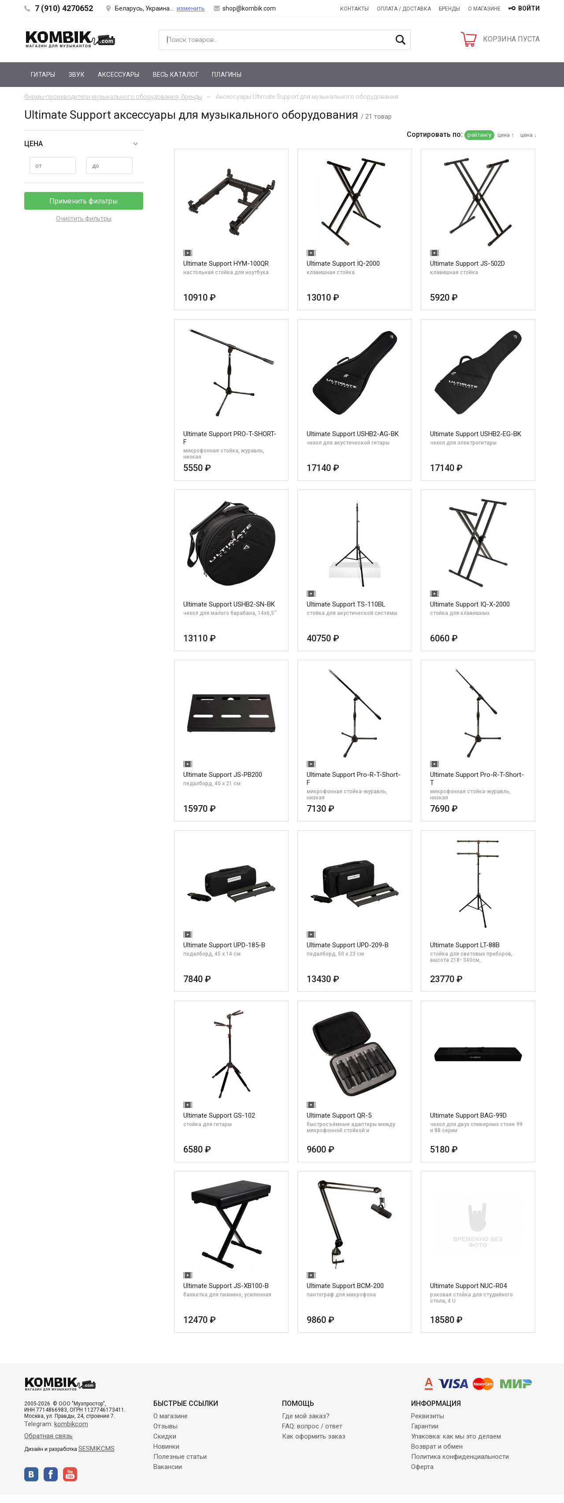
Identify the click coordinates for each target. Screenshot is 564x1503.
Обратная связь (48, 1436)
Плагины (226, 74)
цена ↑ (505, 135)
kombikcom (71, 1424)
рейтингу (479, 135)
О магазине (484, 9)
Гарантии (424, 1426)
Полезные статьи (180, 1457)
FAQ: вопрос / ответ (312, 1426)
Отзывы (165, 1426)
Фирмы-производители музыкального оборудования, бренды (113, 96)
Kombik (70, 39)
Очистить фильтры (83, 218)
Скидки (164, 1436)
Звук (77, 74)
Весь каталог (176, 74)
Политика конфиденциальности (460, 1457)
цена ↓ (528, 135)
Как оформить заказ (313, 1436)
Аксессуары (119, 74)
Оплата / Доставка (404, 9)
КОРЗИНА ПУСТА (511, 39)
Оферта (422, 1467)
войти (529, 8)
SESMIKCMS (96, 1449)
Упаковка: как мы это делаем (456, 1436)
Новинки (166, 1446)
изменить (191, 8)
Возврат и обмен (437, 1446)
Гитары (43, 74)
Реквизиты (427, 1416)
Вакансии (167, 1467)
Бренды (449, 9)
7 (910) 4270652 (64, 8)
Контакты (354, 9)
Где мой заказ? (306, 1416)
